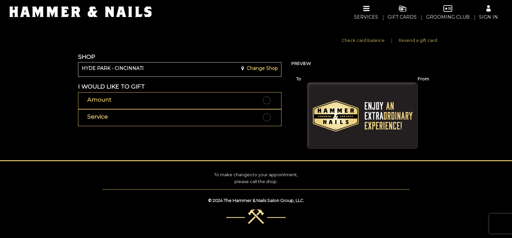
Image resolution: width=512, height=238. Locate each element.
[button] (179, 100)
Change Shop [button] (262, 68)
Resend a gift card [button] (418, 40)
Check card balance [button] (363, 40)
